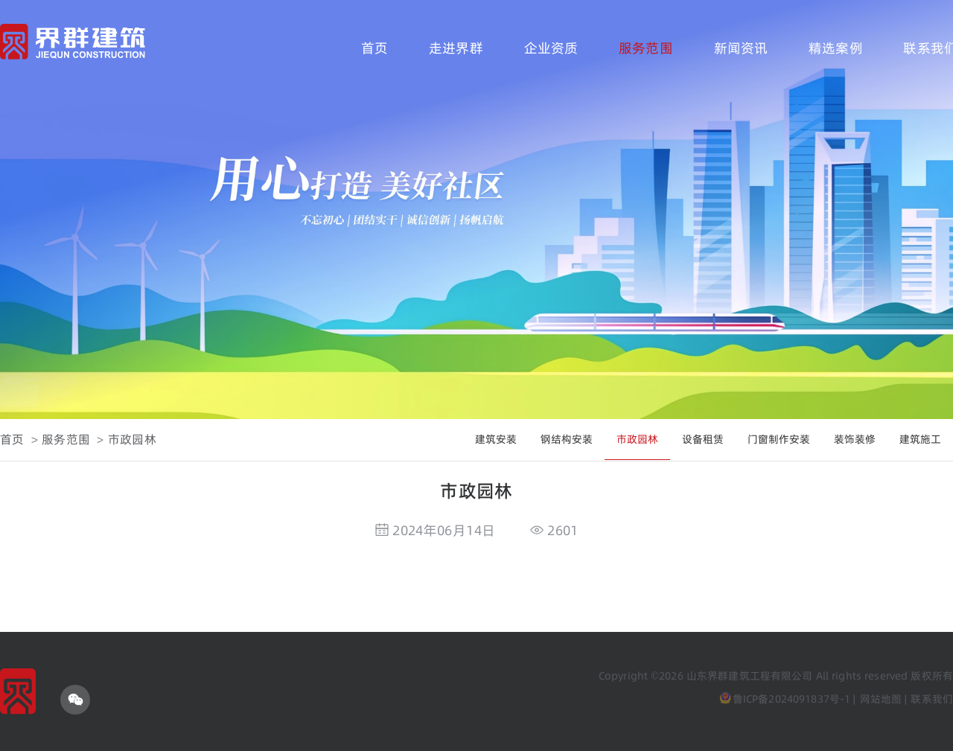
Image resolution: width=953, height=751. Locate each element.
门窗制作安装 (779, 439)
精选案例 (836, 48)
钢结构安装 (567, 439)
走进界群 (456, 48)
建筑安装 (496, 439)
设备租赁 (703, 439)
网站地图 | (884, 698)
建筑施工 (920, 439)
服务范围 (646, 48)
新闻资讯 (741, 48)
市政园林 (132, 439)
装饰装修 (855, 439)
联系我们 (932, 698)
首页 (374, 48)
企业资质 (551, 48)
